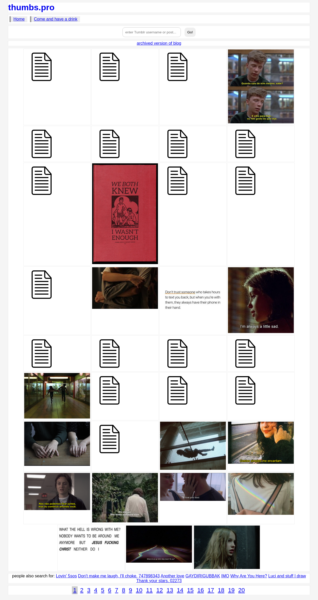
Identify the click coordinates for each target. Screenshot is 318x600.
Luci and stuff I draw (287, 576)
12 (159, 590)
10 (139, 590)
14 (180, 590)
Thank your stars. (153, 580)
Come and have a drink (55, 19)
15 (190, 590)
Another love (172, 576)
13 (170, 590)
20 (241, 590)
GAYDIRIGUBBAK (203, 576)
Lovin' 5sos (66, 576)
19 (231, 590)
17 (210, 590)
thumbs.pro (31, 7)
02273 (176, 580)
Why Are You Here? (248, 576)
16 (200, 590)
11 (149, 590)
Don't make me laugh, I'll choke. (107, 576)
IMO (225, 576)
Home (19, 19)
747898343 (149, 576)
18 (221, 590)
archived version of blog (159, 43)
